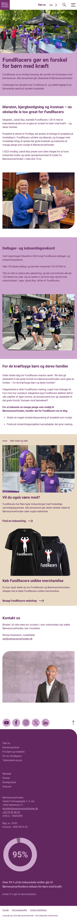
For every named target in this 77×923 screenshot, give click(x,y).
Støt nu (42, 4)
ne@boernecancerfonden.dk (17, 638)
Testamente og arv (12, 760)
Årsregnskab (9, 782)
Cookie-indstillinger (38, 910)
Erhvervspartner (10, 747)
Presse (6, 778)
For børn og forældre (13, 751)
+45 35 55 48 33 (11, 812)
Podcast (6, 786)
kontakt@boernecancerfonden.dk (20, 808)
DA (51, 5)
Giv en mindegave (12, 756)
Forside (5, 910)
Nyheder (6, 773)
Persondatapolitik (19, 910)
